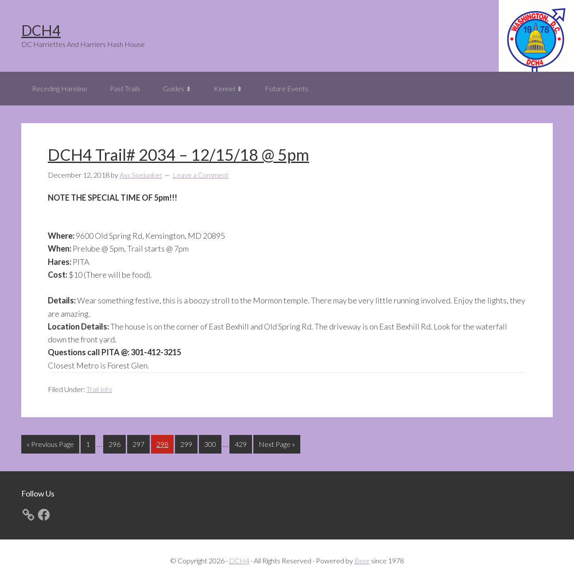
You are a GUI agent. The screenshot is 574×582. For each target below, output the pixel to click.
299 (187, 443)
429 (241, 443)
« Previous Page (50, 446)
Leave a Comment (201, 175)
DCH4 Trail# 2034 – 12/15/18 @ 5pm (178, 154)
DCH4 (41, 30)
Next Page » (276, 446)
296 (115, 443)
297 (139, 443)
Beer (362, 560)
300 (211, 443)
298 (163, 443)
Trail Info (99, 389)
